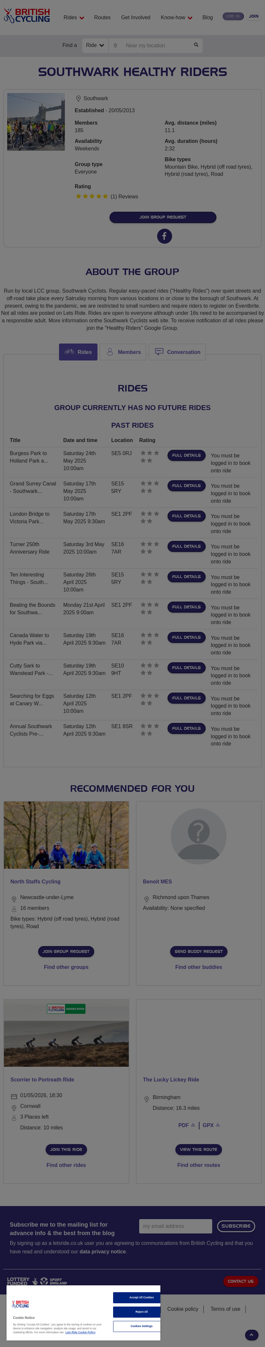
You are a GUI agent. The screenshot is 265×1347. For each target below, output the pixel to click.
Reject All (142, 1311)
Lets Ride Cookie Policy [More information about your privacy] (81, 1332)
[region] (83, 1312)
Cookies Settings (142, 1326)
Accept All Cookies (141, 1297)
